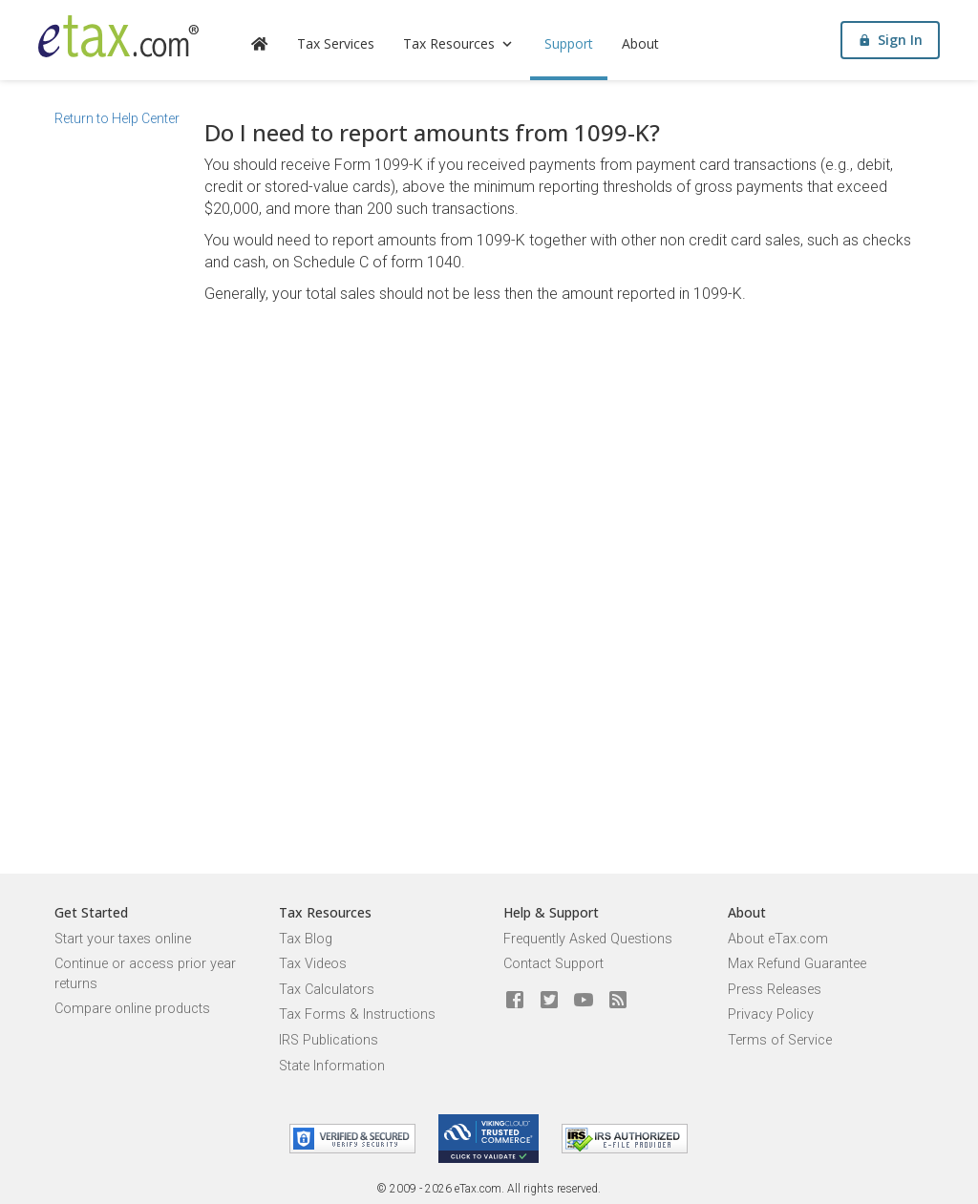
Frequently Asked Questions (587, 939)
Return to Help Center (117, 118)
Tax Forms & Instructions (357, 1014)
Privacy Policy (771, 1014)
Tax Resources (459, 43)
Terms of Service (780, 1040)
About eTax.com (778, 939)
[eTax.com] (118, 36)
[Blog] (617, 1000)
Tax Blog (305, 939)
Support (568, 43)
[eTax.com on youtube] (583, 1000)
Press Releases (774, 990)
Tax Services (335, 43)
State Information (332, 1066)
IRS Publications (328, 1040)
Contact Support (553, 964)
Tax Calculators (326, 990)
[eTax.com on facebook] (514, 1000)
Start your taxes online (122, 939)
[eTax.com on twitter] (549, 1000)
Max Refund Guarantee (797, 964)
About (640, 43)
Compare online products (132, 1009)
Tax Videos (313, 964)
